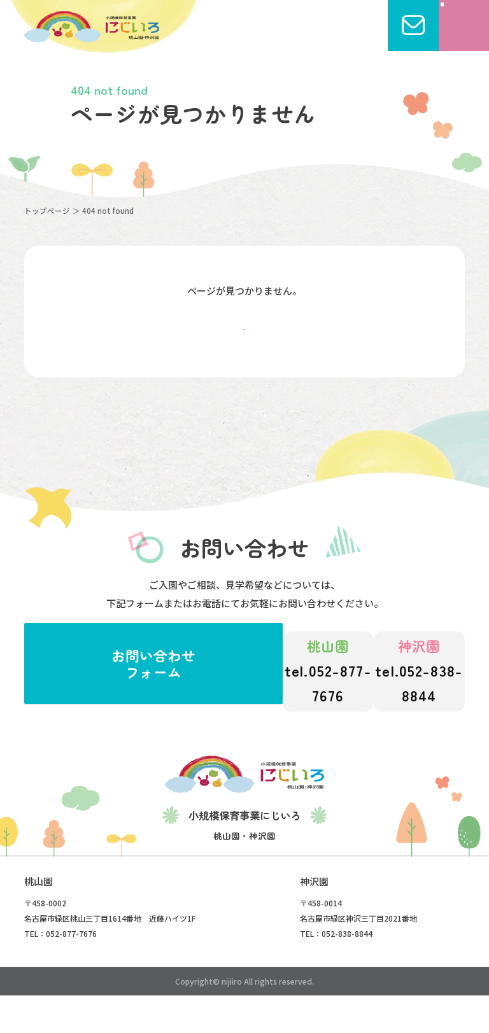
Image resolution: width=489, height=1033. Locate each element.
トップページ (47, 211)
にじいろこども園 (91, 27)
